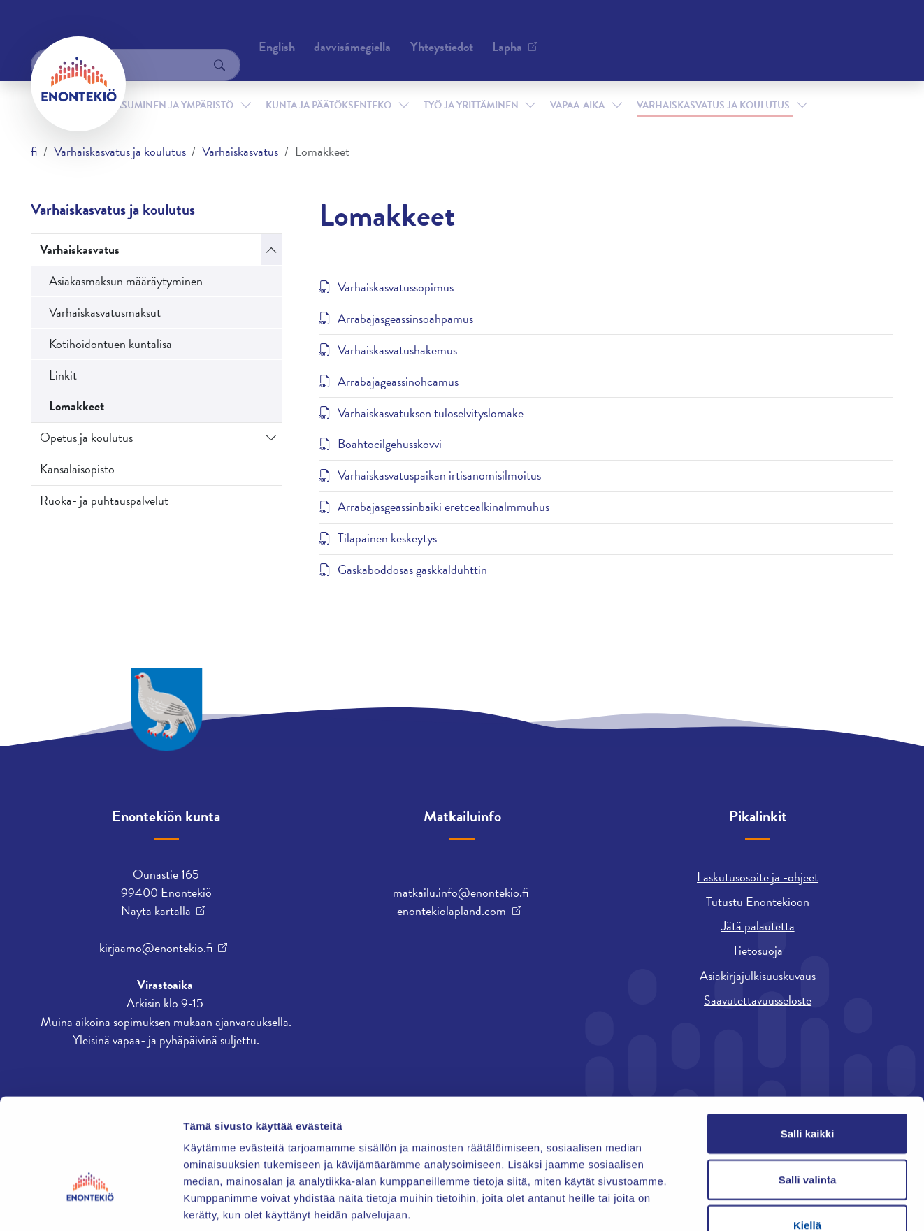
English (551, 31)
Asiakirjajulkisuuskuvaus (758, 975)
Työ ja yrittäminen (471, 82)
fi (34, 151)
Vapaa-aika (577, 82)
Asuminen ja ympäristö (174, 82)
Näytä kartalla (156, 911)
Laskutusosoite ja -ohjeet (757, 877)
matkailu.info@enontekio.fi (462, 892)
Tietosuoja (757, 950)
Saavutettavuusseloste (757, 1000)
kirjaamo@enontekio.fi (155, 948)
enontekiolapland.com (451, 911)
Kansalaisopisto (77, 468)
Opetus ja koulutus (86, 437)
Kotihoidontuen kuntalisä (110, 343)
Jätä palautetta (758, 925)
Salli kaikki (808, 1047)
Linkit (63, 375)
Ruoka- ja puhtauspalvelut (104, 500)
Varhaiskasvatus (240, 151)
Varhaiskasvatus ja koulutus (713, 82)
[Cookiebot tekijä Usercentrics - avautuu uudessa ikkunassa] (90, 1203)
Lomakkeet (76, 405)
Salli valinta (808, 1094)
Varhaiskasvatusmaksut (105, 312)
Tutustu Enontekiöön (757, 901)
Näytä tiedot (747, 1203)
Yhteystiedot (172, 31)
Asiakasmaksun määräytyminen (126, 280)
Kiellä (807, 1139)
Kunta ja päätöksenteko (328, 82)
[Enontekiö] (78, 83)
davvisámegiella (627, 31)
